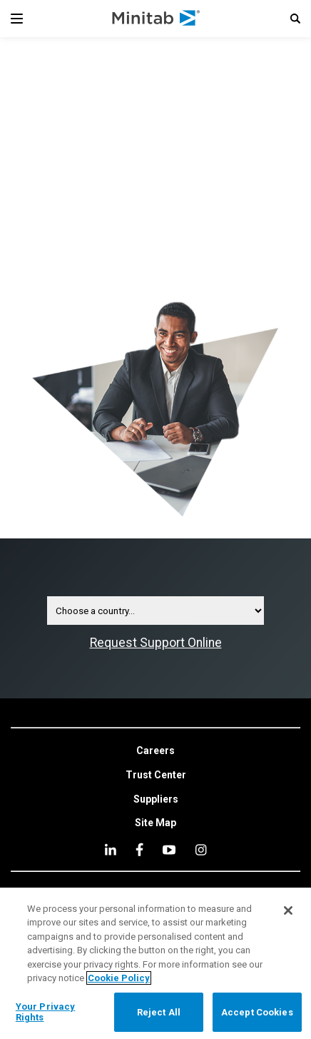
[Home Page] (156, 18)
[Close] (288, 910)
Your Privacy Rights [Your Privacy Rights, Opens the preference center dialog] (46, 1012)
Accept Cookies (257, 1012)
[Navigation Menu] (17, 19)
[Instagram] (201, 849)
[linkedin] (110, 849)
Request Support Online (156, 642)
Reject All (158, 1012)
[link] (155, 751)
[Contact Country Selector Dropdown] (155, 610)
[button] (295, 19)
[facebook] (139, 849)
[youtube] (169, 850)
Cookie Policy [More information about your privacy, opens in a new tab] (119, 978)
